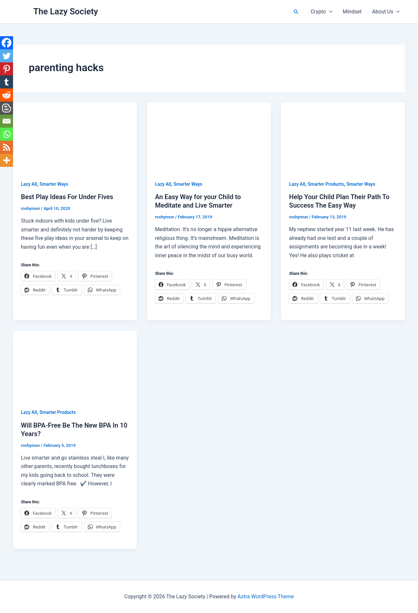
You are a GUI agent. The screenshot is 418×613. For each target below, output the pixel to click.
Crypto (321, 12)
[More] (6, 160)
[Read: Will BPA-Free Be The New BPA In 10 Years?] (75, 365)
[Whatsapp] (6, 134)
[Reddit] (6, 95)
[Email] (6, 121)
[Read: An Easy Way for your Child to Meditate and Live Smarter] (209, 137)
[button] (296, 12)
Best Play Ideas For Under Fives (67, 197)
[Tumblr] (6, 81)
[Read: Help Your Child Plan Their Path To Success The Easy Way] (343, 137)
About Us (386, 12)
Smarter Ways (54, 184)
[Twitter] (6, 55)
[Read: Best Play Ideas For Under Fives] (75, 137)
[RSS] (6, 147)
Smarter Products (326, 184)
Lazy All (29, 184)
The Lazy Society (65, 11)
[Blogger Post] (6, 108)
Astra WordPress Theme (265, 596)
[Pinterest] (6, 68)
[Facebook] (6, 42)
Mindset (352, 11)
